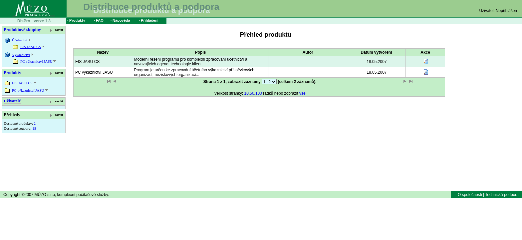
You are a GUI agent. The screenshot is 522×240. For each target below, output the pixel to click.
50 (252, 93)
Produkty (12, 72)
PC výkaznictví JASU (36, 61)
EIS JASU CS (30, 47)
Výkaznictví (21, 55)
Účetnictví (19, 40)
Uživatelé (12, 100)
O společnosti (470, 194)
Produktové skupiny (22, 29)
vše (302, 93)
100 (258, 93)
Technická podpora (502, 194)
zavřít (59, 30)
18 (34, 128)
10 (246, 93)
